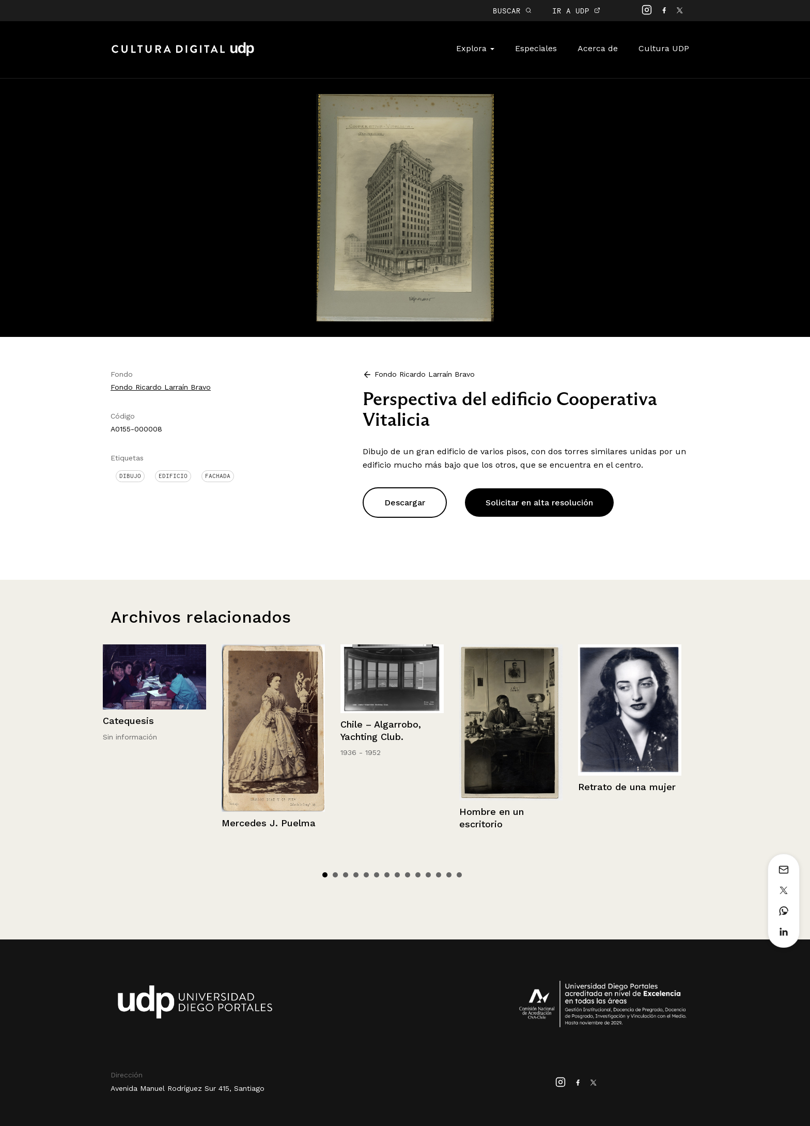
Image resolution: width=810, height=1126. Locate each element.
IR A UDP (576, 10)
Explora (475, 48)
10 (417, 874)
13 (448, 874)
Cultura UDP (663, 48)
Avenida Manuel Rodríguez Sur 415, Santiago (187, 1088)
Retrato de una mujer (627, 786)
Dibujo (130, 476)
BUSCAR (512, 10)
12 (438, 874)
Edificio (173, 476)
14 (459, 874)
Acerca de (598, 48)
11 (428, 874)
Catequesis (128, 720)
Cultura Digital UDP (183, 55)
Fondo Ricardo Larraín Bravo (161, 387)
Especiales (536, 48)
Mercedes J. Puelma (269, 822)
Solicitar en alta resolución (539, 502)
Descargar (404, 502)
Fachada (217, 476)
